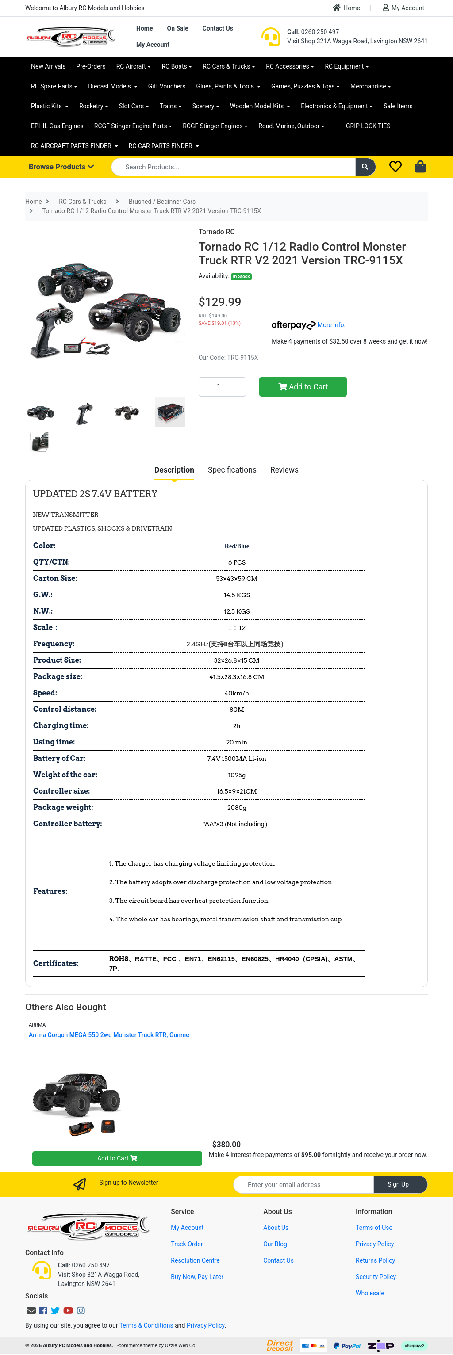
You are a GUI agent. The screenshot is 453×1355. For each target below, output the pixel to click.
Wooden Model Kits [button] (257, 106)
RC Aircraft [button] (131, 66)
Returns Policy (375, 1260)
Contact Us (218, 28)
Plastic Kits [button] (47, 106)
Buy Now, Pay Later (197, 1276)
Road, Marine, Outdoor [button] (288, 126)
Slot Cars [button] (131, 106)
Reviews (284, 470)
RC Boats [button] (174, 66)
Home (346, 7)
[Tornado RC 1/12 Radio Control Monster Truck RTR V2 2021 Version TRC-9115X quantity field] (222, 387)
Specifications (232, 470)
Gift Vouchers (167, 86)
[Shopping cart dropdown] (421, 167)
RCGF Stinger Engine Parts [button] (130, 126)
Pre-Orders (90, 66)
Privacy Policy (375, 1244)
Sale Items (398, 106)
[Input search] (233, 167)
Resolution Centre (195, 1260)
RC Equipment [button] (344, 66)
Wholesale (370, 1293)
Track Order (187, 1244)
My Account (403, 7)
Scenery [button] (203, 106)
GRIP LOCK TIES (368, 126)
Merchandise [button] (368, 86)
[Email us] (31, 1310)
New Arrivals (48, 66)
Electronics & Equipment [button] (334, 106)
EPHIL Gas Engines (57, 126)
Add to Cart (303, 386)
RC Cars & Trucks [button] (226, 66)
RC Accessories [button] (287, 66)
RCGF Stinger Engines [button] (212, 126)
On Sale (177, 28)
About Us (275, 1227)
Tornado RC (217, 232)
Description (174, 470)
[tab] (174, 470)
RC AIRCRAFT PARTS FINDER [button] (72, 145)
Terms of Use (374, 1227)
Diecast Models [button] (110, 86)
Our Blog (275, 1244)
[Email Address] (303, 1185)
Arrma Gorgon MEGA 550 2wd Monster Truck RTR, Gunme (109, 1034)
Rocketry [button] (91, 106)
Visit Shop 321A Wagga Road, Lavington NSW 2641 (357, 41)
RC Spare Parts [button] (52, 86)
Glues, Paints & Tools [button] (225, 86)
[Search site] (365, 167)
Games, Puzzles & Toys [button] (303, 86)
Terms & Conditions (146, 1325)
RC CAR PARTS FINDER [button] (161, 145)
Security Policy (376, 1276)
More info (308, 324)
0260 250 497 (313, 31)
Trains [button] (168, 106)
